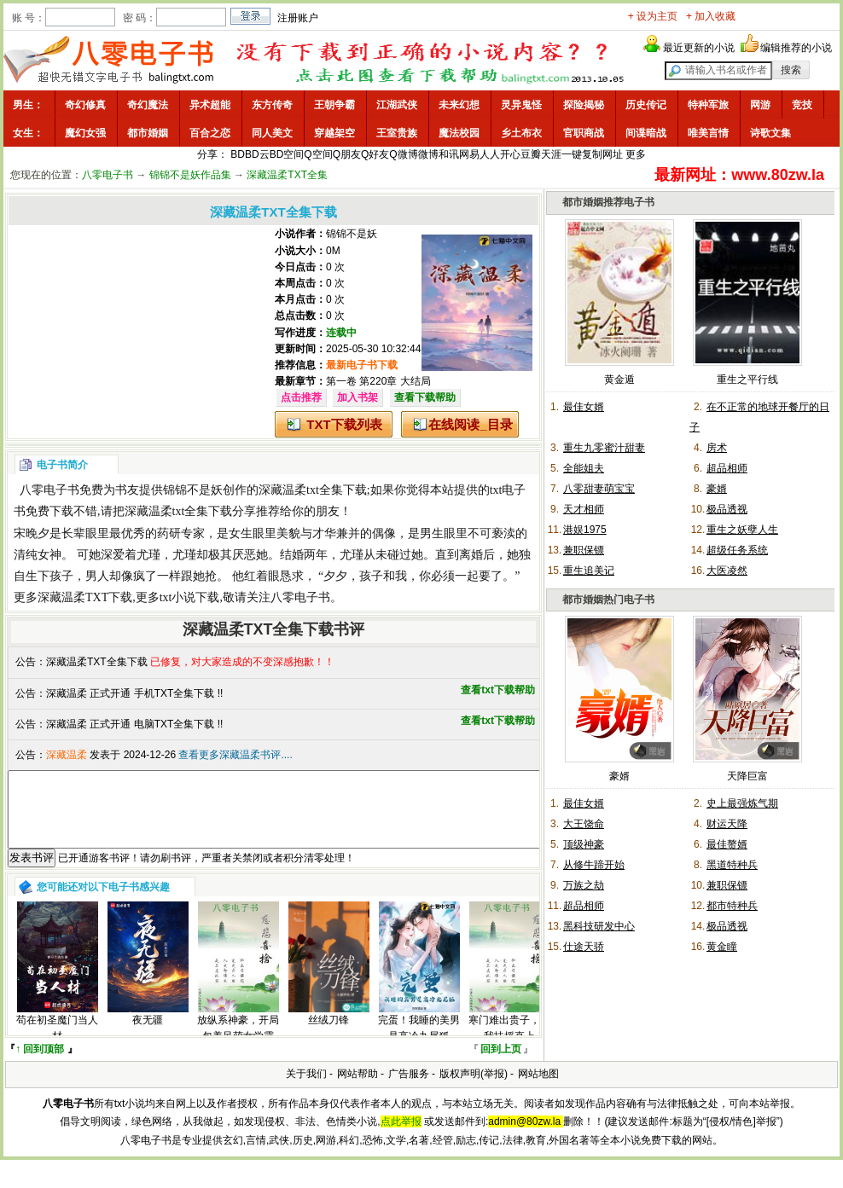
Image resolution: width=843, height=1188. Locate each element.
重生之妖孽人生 (742, 530)
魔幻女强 (85, 133)
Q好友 (375, 154)
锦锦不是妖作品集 (190, 175)
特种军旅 (708, 105)
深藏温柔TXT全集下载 (97, 662)
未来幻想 (459, 105)
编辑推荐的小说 (796, 48)
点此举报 (401, 1137)
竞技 (802, 105)
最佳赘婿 (726, 844)
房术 (716, 448)
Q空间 (318, 154)
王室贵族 (396, 133)
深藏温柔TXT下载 (85, 597)
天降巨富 (747, 776)
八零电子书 (107, 175)
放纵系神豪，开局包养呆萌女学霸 (238, 1043)
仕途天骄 (583, 947)
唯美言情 (708, 133)
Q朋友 (347, 154)
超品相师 (726, 468)
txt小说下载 (190, 597)
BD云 (257, 154)
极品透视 (726, 509)
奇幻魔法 (147, 105)
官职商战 (583, 133)
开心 (510, 154)
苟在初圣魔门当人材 (57, 1043)
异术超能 (209, 105)
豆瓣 (530, 154)
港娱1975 (585, 530)
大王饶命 (583, 824)
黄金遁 (619, 379)
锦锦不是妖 (351, 234)
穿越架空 (334, 133)
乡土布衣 (521, 133)
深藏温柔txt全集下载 (313, 490)
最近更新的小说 (699, 48)
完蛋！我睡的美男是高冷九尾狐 (419, 1043)
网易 (469, 154)
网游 (760, 105)
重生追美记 (588, 571)
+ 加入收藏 (710, 16)
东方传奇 (272, 105)
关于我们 (306, 1089)
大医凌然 (726, 571)
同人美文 (272, 133)
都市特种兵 (732, 906)
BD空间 (287, 154)
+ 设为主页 (652, 16)
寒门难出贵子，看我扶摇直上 (509, 1043)
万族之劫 (583, 885)
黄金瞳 (721, 947)
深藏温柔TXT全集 (287, 175)
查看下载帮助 (425, 397)
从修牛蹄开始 (594, 865)
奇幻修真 (85, 105)
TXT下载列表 (343, 424)
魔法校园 (459, 133)
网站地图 (538, 1089)
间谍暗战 (645, 133)
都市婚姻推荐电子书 (608, 202)
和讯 (449, 154)
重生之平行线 (747, 379)
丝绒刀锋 (328, 1035)
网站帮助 (357, 1089)
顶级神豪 (583, 844)
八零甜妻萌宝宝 (599, 489)
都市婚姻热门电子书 (608, 600)
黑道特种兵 (732, 865)
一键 (571, 154)
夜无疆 (147, 1035)
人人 (490, 154)
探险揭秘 (583, 105)
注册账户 (297, 18)
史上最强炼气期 (742, 803)
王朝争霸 (334, 105)
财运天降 (726, 824)
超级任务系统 (737, 550)
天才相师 (583, 509)
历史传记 (645, 105)
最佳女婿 (583, 407)
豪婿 (716, 489)
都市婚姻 (147, 133)
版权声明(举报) (473, 1089)
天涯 (551, 154)
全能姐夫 (583, 468)
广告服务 (408, 1089)
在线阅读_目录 (470, 424)
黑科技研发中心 (599, 926)
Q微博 (403, 154)
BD (237, 154)
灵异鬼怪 (521, 105)
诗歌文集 (770, 133)
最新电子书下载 (362, 365)
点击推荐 (301, 397)
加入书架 (357, 397)
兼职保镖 (583, 550)
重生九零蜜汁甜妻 (604, 448)
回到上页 (500, 1064)
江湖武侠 (396, 105)
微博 (428, 154)
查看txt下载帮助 (498, 690)
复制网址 (602, 154)
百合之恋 (209, 133)
